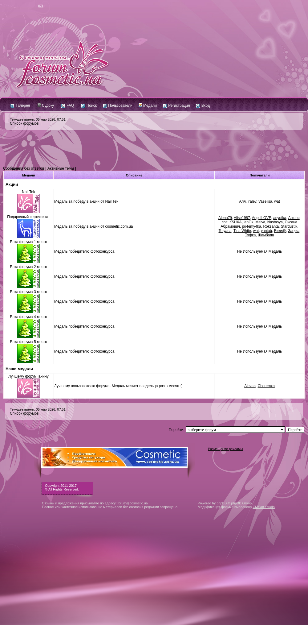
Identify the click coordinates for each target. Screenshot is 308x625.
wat (277, 201)
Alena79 (225, 218)
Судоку (45, 105)
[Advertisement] (154, 148)
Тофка (250, 235)
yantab (266, 231)
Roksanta (271, 226)
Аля (242, 201)
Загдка (293, 231)
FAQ (67, 105)
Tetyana (225, 231)
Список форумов (24, 123)
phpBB (222, 503)
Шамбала (266, 235)
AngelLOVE (261, 218)
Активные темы (60, 168)
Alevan (250, 386)
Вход (202, 105)
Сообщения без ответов (23, 168)
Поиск (89, 105)
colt (225, 222)
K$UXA (235, 222)
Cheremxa (266, 386)
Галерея (20, 105)
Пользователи (117, 105)
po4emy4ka (251, 226)
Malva (260, 222)
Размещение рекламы (225, 449)
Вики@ (280, 231)
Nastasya (275, 222)
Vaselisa (265, 201)
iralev (252, 201)
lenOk (248, 222)
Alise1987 (242, 218)
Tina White (242, 231)
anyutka (279, 218)
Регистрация (176, 105)
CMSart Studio (264, 507)
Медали (148, 105)
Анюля (294, 218)
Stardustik (289, 226)
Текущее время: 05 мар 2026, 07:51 (38, 119)
